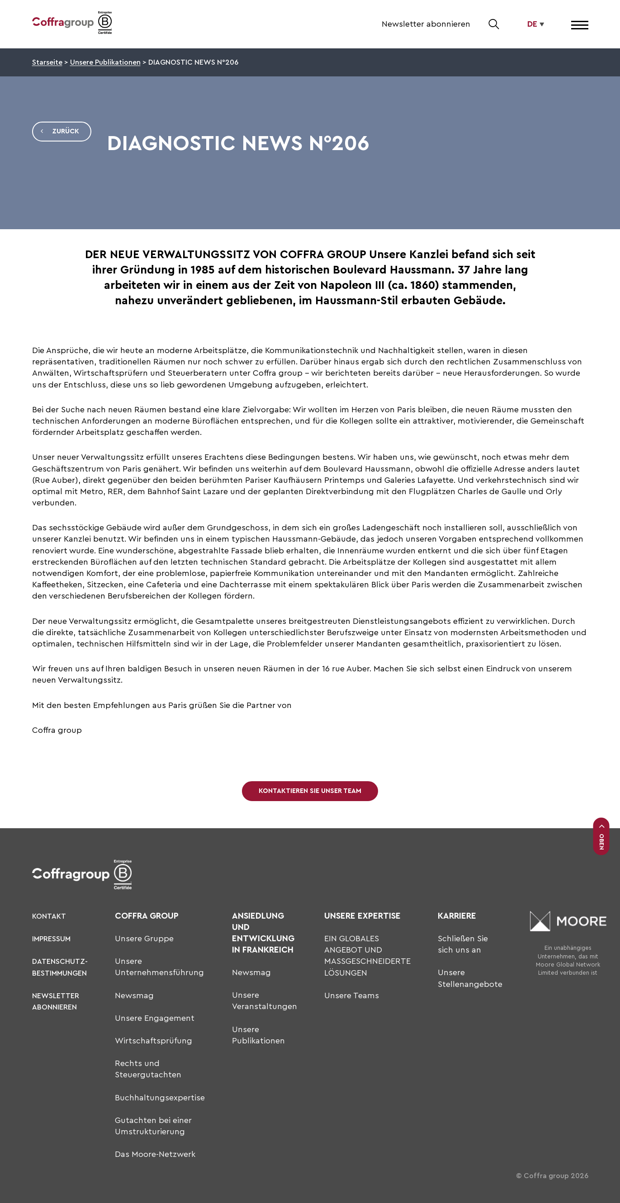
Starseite (47, 62)
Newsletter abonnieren (426, 24)
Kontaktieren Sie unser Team (310, 791)
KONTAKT (49, 916)
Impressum (51, 939)
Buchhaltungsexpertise (160, 1098)
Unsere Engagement (154, 1018)
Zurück (59, 131)
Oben (601, 836)
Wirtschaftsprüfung (153, 1041)
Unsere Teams (351, 995)
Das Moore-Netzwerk (155, 1154)
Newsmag (134, 995)
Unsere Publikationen (105, 62)
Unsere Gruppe (144, 938)
